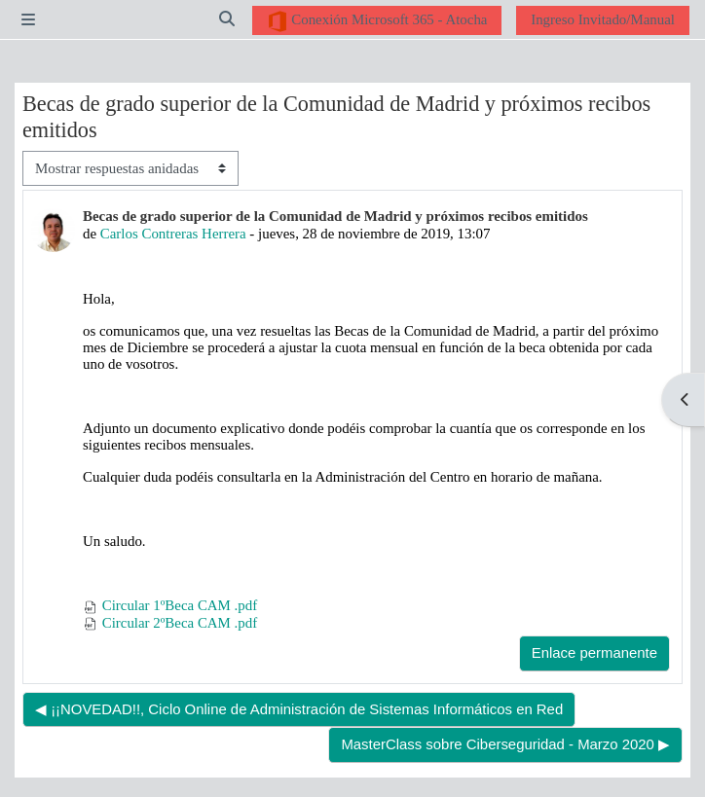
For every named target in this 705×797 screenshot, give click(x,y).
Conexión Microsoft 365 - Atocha (377, 21)
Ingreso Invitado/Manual (603, 19)
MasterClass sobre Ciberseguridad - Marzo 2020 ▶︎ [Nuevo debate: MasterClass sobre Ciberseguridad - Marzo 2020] (505, 744)
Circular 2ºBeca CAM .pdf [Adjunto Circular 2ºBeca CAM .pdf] (170, 623)
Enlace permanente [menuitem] (594, 653)
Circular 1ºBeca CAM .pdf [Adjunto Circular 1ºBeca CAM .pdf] (170, 605)
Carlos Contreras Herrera (173, 233)
